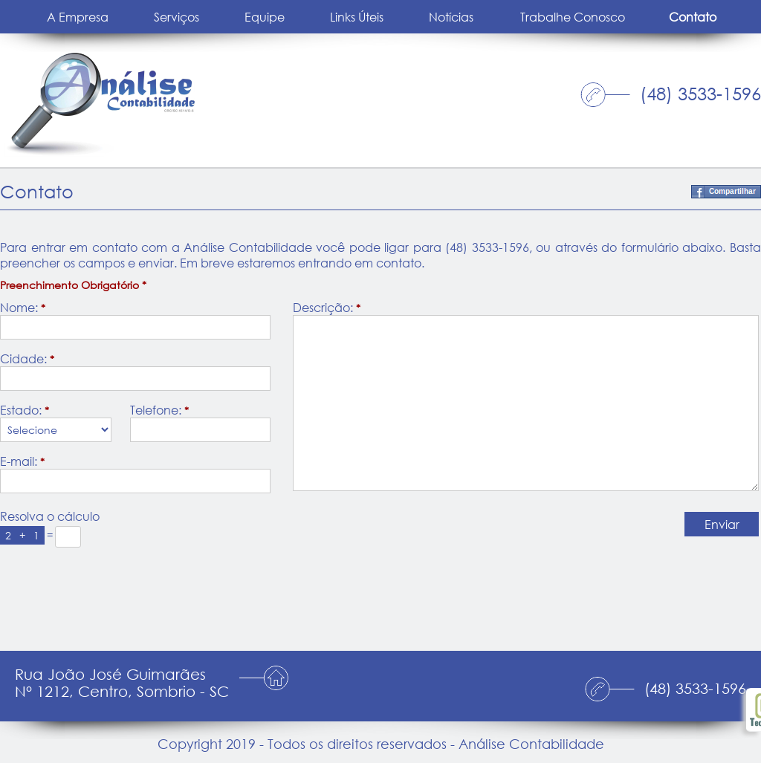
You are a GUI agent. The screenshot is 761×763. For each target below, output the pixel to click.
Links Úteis (356, 17)
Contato (692, 17)
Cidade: (27, 358)
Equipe (265, 17)
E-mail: (22, 461)
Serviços (176, 17)
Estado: (24, 410)
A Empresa (78, 17)
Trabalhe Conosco (572, 17)
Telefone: (159, 410)
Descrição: (326, 307)
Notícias (451, 17)
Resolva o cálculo (50, 516)
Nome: (22, 307)
